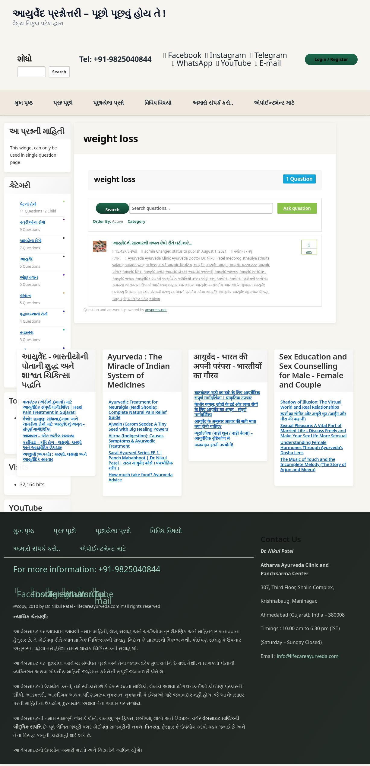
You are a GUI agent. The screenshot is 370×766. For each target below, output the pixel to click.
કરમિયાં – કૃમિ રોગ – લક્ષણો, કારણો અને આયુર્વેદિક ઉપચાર (52, 438)
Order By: (108, 215)
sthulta (264, 251)
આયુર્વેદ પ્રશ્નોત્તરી (200, 265)
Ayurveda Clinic (158, 251)
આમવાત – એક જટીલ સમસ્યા (48, 429)
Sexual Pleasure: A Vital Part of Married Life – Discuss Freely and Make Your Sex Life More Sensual (313, 424)
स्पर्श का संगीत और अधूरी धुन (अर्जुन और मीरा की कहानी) (313, 409)
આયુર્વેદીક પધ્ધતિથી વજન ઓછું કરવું (188, 271)
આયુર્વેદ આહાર (217, 258)
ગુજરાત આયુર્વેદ (253, 278)
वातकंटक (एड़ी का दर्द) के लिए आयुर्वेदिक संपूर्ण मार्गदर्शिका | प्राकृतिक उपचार (227, 388)
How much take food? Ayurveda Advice (140, 470)
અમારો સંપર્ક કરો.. (212, 96)
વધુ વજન (251, 285)
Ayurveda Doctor (186, 251)
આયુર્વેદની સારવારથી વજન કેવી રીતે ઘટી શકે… (152, 236)
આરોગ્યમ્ (159, 278)
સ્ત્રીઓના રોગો (32, 216)
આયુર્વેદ (199, 258)
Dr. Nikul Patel (213, 251)
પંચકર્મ (155, 285)
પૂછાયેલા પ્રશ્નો (108, 96)
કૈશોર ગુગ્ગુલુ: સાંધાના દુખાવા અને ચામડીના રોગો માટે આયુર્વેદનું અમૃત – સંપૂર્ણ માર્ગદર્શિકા (54, 418)
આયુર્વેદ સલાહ (123, 271)
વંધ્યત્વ (25, 289)
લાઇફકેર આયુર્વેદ (231, 285)
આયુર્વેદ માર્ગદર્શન (252, 265)
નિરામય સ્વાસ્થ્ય (137, 285)
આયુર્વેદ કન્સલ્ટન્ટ (243, 258)
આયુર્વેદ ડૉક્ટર (176, 265)
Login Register (334, 56)
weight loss (147, 258)
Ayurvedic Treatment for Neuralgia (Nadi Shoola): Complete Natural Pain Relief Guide (138, 403)
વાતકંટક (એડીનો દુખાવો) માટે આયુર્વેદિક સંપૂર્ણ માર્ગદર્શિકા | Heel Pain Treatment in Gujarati (52, 401)
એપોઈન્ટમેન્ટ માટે (274, 96)
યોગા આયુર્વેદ (208, 285)
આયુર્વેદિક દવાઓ (148, 271)
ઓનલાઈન (232, 278)
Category (136, 215)
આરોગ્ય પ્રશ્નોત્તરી (242, 271)
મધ (173, 285)
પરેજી (166, 285)
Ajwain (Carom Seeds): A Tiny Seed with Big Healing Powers (138, 420)
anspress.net (156, 303)
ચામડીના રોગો (30, 234)
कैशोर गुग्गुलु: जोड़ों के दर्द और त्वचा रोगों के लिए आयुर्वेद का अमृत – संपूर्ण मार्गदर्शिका (226, 403)
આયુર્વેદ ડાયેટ (154, 265)
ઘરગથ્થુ (118, 285)
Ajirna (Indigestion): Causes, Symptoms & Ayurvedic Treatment (137, 434)
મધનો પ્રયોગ (186, 285)
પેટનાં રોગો (28, 197)
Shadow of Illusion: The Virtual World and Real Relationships (310, 398)
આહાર (173, 278)
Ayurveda (136, 251)
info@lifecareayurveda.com (308, 649)
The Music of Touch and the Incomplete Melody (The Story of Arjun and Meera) (313, 458)
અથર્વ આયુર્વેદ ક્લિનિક (175, 258)
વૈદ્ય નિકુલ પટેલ (135, 292)
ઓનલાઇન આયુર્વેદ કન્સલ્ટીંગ (201, 278)
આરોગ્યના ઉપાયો (138, 278)
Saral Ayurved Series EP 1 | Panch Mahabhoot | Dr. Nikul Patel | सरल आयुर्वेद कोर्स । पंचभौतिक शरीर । (141, 453)
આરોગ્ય (223, 271)
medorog (234, 251)
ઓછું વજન (29, 270)
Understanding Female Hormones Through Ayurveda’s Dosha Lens (311, 441)
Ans (309, 240)
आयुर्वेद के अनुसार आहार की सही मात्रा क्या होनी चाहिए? (225, 417)
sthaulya (249, 251)
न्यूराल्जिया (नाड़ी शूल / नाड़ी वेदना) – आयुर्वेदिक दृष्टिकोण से (223, 429)
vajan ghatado (124, 258)
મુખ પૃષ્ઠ (23, 96)
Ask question (297, 202)
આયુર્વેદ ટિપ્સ (132, 265)
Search (58, 68)
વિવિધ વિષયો (158, 96)
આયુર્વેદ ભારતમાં (226, 265)
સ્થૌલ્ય (154, 292)
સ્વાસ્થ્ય (26, 326)
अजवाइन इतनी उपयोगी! (213, 438)
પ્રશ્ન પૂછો (63, 96)
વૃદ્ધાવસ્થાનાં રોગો (33, 307)
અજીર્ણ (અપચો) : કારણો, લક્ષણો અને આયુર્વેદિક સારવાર (54, 450)
